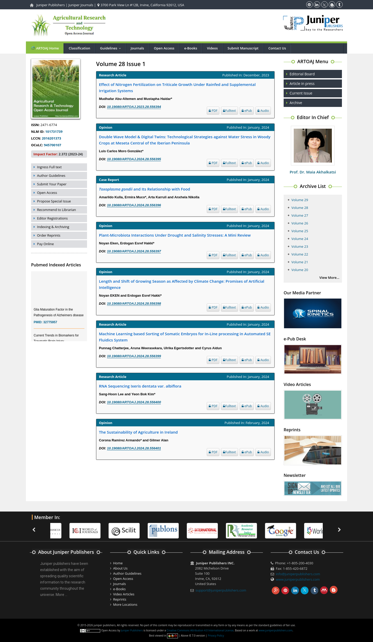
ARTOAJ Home (45, 48)
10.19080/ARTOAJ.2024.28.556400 (134, 402)
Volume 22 (299, 254)
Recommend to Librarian (56, 209)
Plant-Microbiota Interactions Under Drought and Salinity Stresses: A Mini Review (175, 235)
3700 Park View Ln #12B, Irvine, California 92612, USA (140, 5)
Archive (296, 102)
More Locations (125, 604)
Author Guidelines (51, 175)
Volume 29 (299, 200)
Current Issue (301, 93)
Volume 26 (299, 223)
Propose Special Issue (54, 201)
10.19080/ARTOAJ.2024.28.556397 (134, 251)
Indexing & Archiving (53, 226)
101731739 (54, 131)
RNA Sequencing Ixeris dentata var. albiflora (140, 386)
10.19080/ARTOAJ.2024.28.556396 (134, 205)
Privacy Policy (216, 635)
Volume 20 (299, 269)
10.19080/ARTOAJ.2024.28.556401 (134, 448)
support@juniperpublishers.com (221, 590)
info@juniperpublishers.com (298, 574)
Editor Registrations (52, 218)
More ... (61, 595)
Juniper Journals (80, 5)
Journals (137, 48)
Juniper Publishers (50, 5)
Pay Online (45, 244)
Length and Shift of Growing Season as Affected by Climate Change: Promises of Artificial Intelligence (181, 284)
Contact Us (277, 48)
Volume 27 (299, 215)
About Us (120, 568)
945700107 (52, 145)
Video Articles (123, 594)
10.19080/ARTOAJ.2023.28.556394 (134, 107)
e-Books (190, 48)
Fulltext (229, 110)
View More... (329, 277)
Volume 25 (299, 231)
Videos (212, 48)
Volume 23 (299, 246)
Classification (79, 48)
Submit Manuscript (243, 48)
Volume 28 (299, 207)
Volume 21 (299, 262)
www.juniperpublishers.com (298, 579)
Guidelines (111, 48)
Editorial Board (302, 73)
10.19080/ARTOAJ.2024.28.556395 (134, 159)
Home (118, 563)
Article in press (302, 83)
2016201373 (51, 138)
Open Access (164, 48)
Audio (263, 110)
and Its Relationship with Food (144, 189)
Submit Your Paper (52, 184)
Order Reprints (48, 235)
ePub (247, 110)
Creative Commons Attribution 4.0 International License (200, 630)
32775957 (50, 325)
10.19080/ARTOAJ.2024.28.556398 (134, 303)
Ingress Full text (49, 167)
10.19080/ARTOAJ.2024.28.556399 (134, 356)
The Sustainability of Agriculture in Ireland (138, 432)
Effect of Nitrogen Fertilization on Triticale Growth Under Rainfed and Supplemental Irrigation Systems (177, 87)
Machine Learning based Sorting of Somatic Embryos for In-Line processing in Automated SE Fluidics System (185, 336)
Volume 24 (299, 238)
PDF (213, 110)
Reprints (119, 599)
